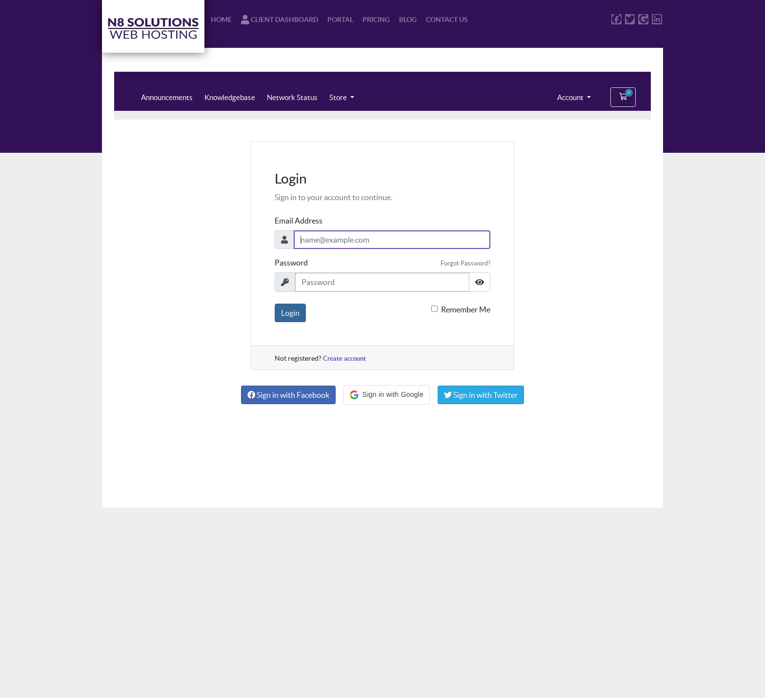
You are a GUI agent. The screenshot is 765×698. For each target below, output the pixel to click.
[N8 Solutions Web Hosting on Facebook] (616, 19)
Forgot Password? (465, 263)
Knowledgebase (229, 97)
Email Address (298, 220)
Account (571, 97)
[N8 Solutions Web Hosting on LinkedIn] (657, 19)
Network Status (292, 97)
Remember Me (465, 309)
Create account (344, 358)
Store (338, 97)
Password (291, 262)
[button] (386, 395)
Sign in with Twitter (481, 394)
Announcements (167, 97)
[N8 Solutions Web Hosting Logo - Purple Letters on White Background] (153, 26)
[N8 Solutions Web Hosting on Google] (643, 19)
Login (290, 312)
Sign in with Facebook (288, 394)
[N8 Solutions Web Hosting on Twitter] (630, 19)
